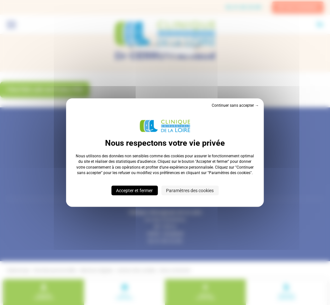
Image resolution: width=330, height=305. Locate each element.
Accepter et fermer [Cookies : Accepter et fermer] (134, 190)
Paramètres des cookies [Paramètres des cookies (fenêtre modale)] (190, 190)
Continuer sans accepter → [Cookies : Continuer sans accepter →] (235, 105)
